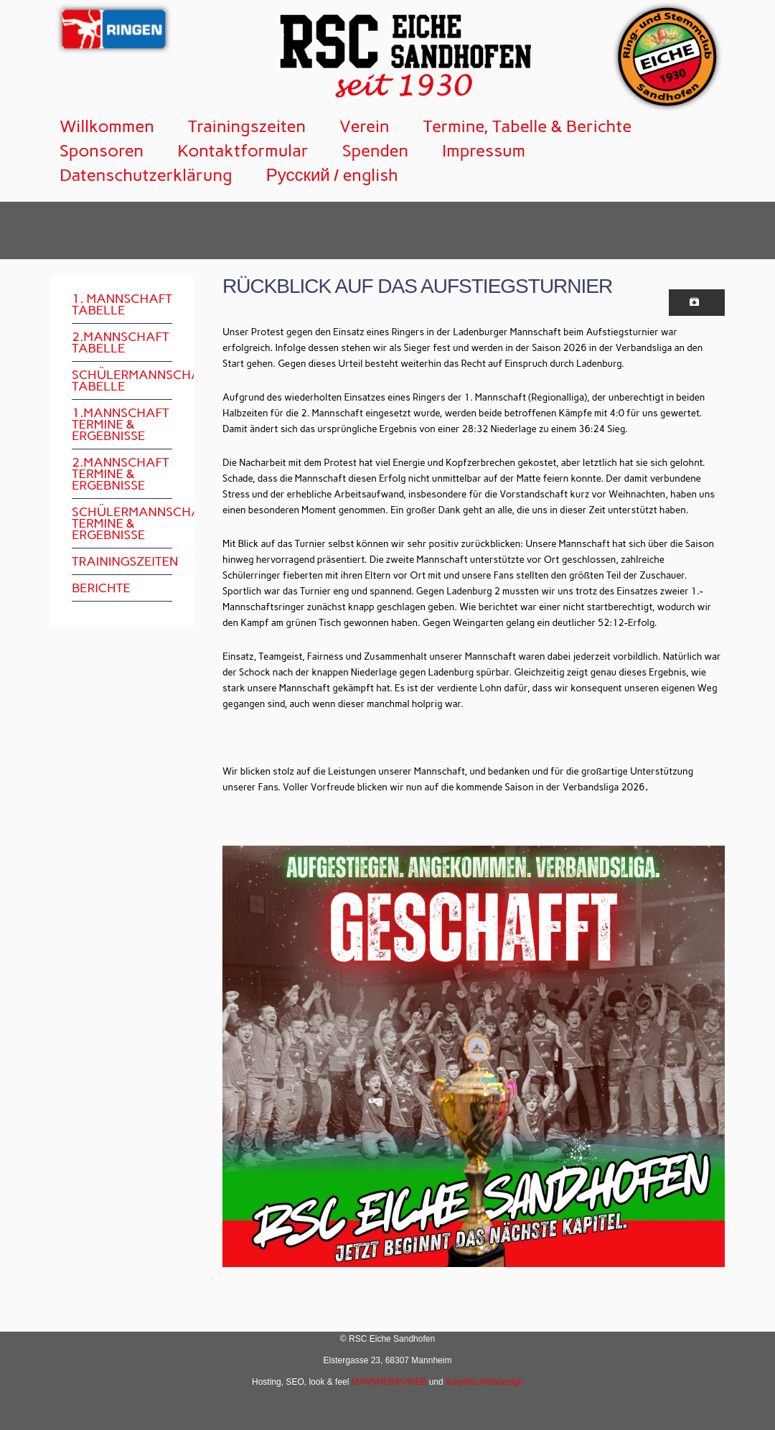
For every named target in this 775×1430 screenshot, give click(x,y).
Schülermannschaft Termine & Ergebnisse (122, 523)
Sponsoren (102, 150)
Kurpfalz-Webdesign (484, 1382)
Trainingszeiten (247, 126)
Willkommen (107, 126)
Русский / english (332, 174)
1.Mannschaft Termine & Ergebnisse (120, 424)
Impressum (483, 150)
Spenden (375, 150)
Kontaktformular (243, 150)
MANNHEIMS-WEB (389, 1382)
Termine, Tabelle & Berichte (527, 126)
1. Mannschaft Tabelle (122, 304)
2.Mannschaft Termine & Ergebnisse (120, 474)
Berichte (101, 588)
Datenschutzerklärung (146, 174)
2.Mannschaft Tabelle (120, 342)
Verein (364, 126)
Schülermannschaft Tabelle (122, 380)
